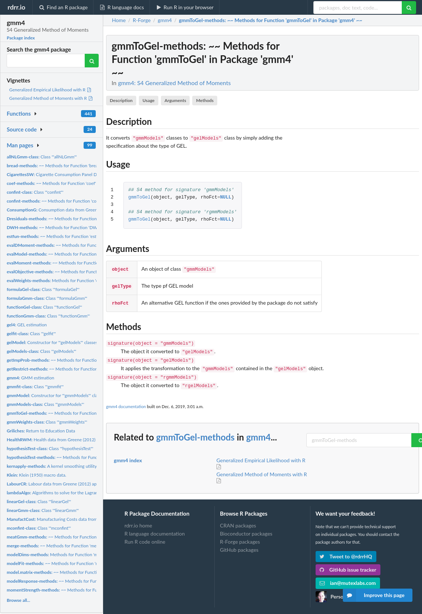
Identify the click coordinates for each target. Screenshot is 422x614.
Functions (19, 113)
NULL (225, 197)
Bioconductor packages (246, 526)
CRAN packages (238, 518)
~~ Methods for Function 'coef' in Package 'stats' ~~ (71, 183)
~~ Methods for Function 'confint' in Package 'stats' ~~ (76, 201)
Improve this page (374, 595)
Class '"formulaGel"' (43, 289)
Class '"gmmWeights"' (47, 422)
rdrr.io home (138, 518)
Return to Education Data (41, 431)
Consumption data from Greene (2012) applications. (73, 210)
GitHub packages (239, 542)
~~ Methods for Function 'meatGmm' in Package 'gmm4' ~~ (84, 537)
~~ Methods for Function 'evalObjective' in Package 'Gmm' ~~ (90, 271)
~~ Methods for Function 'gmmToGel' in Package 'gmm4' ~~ (84, 413)
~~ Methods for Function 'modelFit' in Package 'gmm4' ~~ (82, 563)
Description (121, 100)
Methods (205, 100)
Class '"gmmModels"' (45, 404)
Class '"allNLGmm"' (42, 156)
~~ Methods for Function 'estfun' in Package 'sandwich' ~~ (79, 236)
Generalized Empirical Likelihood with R (50, 89)
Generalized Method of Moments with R (51, 98)
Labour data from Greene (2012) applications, (61, 484)
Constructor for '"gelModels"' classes (52, 342)
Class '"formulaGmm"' (47, 298)
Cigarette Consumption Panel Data (55, 174)
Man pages (20, 145)
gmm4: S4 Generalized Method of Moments (174, 82)
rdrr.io (16, 7)
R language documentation (154, 526)
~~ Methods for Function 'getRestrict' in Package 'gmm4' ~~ (85, 369)
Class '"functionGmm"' (48, 316)
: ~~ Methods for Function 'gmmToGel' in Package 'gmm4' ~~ (270, 20)
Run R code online (144, 534)
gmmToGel (139, 197)
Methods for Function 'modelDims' (62, 554)
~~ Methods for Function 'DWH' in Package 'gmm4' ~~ (76, 227)
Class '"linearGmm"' (43, 510)
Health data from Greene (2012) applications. (64, 439)
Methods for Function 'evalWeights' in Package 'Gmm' (81, 280)
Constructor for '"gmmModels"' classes (56, 395)
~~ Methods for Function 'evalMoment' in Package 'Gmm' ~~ (88, 263)
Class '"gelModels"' (41, 351)
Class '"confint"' (35, 192)
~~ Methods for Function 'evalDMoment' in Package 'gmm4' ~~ (92, 245)
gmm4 (258, 429)
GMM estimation (30, 377)
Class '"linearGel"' (39, 501)
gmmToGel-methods (195, 429)
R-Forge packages (240, 534)
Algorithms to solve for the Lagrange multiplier (64, 492)
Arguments (175, 100)
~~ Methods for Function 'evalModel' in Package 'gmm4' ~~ (84, 254)
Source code (22, 129)
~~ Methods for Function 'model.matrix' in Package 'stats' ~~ (88, 572)
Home (119, 20)
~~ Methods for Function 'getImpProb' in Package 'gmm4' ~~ (87, 360)
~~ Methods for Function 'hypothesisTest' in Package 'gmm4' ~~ (93, 457)
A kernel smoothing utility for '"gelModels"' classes (75, 466)
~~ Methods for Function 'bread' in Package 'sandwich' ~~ (78, 165)
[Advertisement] (364, 145)
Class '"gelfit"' (31, 333)
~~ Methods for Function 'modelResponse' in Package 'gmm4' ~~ (95, 581)
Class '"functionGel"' (44, 307)
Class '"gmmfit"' (35, 386)
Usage (149, 100)
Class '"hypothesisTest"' (50, 448)
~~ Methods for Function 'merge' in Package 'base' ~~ (75, 545)
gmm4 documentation (126, 399)
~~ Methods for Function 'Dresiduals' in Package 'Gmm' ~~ (84, 218)
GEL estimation (27, 324)
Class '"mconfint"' (39, 528)
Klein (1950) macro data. (36, 475)
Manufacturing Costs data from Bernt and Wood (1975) (75, 519)
